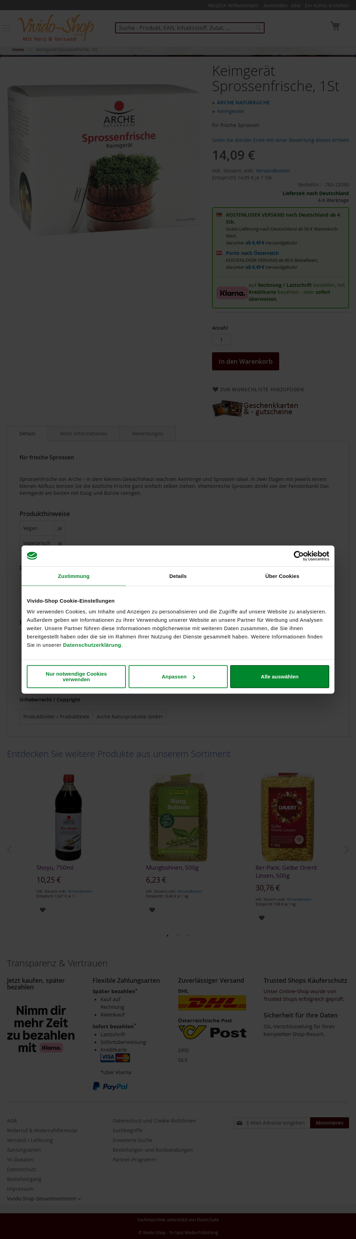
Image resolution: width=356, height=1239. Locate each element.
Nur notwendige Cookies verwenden (76, 676)
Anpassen (178, 676)
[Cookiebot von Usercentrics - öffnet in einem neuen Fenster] (298, 555)
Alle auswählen (279, 676)
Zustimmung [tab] (74, 576)
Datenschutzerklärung (92, 645)
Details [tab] (178, 576)
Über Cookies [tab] (282, 576)
